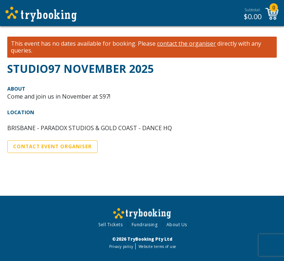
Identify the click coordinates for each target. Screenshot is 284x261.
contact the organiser (186, 43)
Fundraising (145, 224)
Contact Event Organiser (52, 146)
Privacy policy (121, 246)
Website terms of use (157, 246)
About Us (176, 224)
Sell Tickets (110, 224)
